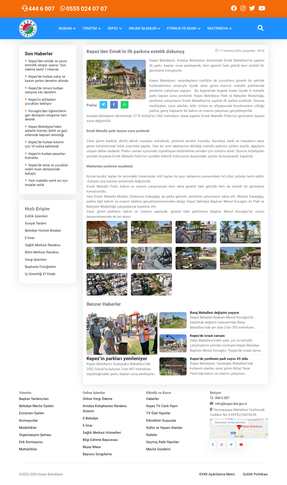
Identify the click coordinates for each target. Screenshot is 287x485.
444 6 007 (222, 398)
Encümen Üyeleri (31, 413)
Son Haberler (39, 53)
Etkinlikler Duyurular (161, 421)
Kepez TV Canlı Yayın (162, 406)
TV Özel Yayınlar (158, 413)
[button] (260, 28)
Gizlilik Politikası (255, 474)
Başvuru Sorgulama (97, 454)
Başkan (65, 28)
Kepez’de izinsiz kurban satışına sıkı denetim (44, 90)
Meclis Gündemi (158, 449)
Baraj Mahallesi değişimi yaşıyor (214, 313)
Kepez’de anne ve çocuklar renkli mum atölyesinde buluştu (46, 169)
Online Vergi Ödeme (97, 399)
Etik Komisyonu (31, 442)
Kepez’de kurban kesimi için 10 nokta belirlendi (44, 144)
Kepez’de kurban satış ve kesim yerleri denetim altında (46, 79)
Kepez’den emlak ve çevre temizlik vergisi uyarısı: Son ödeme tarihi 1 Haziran (46, 65)
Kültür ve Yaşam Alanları (164, 428)
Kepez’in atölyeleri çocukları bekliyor (40, 102)
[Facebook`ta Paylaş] (114, 105)
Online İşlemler (142, 28)
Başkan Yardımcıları (34, 399)
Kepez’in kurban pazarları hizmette (45, 156)
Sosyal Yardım (35, 223)
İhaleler (151, 435)
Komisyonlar (28, 421)
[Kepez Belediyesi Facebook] (234, 9)
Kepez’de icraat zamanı (207, 336)
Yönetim (90, 28)
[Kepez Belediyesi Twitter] (252, 9)
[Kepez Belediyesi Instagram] (243, 9)
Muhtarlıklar (28, 449)
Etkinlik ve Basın (181, 28)
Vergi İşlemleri (36, 260)
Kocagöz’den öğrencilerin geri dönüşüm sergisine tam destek (46, 115)
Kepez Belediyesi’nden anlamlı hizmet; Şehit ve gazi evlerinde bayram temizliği (46, 131)
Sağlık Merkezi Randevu (42, 245)
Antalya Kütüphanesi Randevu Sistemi (105, 408)
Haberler (152, 399)
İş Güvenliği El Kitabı (40, 274)
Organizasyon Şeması (35, 435)
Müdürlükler (28, 428)
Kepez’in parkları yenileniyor (117, 358)
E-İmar (30, 238)
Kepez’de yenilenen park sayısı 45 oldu (219, 359)
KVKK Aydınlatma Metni (217, 474)
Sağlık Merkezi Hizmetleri (102, 433)
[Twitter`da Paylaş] (103, 105)
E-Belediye (90, 418)
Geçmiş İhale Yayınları (162, 442)
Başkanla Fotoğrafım (40, 267)
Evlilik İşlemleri (36, 216)
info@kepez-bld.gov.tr (231, 404)
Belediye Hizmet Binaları (43, 231)
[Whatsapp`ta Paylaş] (124, 105)
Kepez (113, 28)
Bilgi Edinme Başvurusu (100, 440)
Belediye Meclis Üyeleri (36, 406)
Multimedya (217, 28)
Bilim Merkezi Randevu (42, 252)
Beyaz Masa (92, 447)
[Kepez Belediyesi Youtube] (262, 9)
